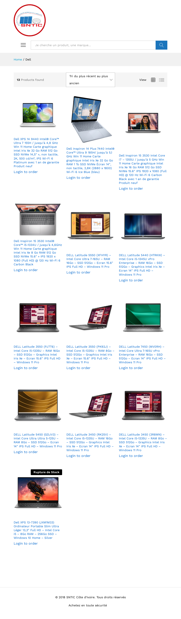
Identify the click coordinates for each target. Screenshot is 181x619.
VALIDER (161, 45)
